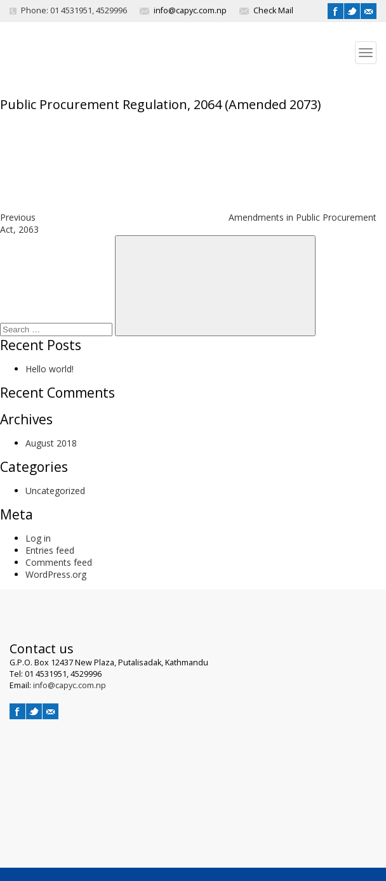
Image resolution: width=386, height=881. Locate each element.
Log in (38, 538)
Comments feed (58, 562)
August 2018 (51, 443)
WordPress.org (55, 574)
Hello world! (49, 369)
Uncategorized (55, 491)
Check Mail (273, 10)
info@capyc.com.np (190, 10)
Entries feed (49, 550)
